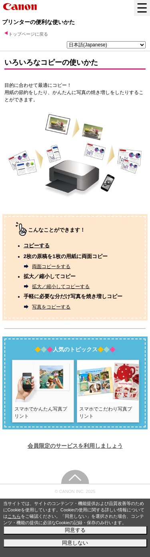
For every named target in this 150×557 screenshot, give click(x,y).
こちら (14, 516)
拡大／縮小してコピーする (61, 286)
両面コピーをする (51, 266)
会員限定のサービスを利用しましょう (75, 446)
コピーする (37, 245)
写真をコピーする (51, 307)
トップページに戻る (28, 34)
